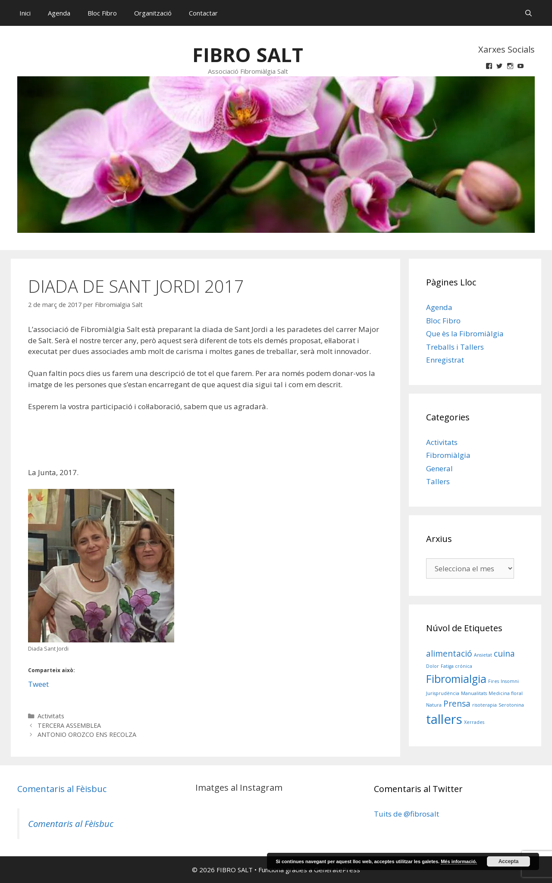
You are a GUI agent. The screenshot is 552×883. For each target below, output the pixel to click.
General (439, 468)
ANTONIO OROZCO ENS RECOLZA (87, 734)
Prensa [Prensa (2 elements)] (456, 703)
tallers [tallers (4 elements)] (444, 719)
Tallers (438, 481)
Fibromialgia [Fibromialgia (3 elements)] (456, 679)
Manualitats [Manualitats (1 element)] (474, 693)
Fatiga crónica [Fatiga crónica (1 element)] (456, 666)
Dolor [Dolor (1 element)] (432, 666)
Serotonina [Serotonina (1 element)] (511, 705)
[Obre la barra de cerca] (528, 13)
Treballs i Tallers (455, 347)
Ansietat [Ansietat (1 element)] (483, 655)
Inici (25, 13)
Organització (153, 13)
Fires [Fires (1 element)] (493, 681)
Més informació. (459, 861)
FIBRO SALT (247, 54)
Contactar (203, 13)
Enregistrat (445, 360)
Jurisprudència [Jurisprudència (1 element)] (442, 693)
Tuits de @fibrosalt (406, 814)
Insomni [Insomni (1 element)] (510, 681)
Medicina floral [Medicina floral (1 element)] (506, 693)
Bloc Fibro (102, 13)
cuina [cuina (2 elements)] (504, 653)
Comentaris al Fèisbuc (62, 789)
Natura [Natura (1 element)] (434, 705)
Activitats (51, 716)
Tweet (38, 682)
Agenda (59, 13)
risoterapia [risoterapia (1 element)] (484, 705)
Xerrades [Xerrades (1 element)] (474, 722)
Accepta (509, 861)
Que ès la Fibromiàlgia (465, 333)
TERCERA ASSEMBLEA (69, 725)
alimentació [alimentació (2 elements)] (449, 653)
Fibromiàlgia (448, 455)
